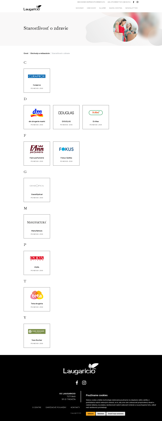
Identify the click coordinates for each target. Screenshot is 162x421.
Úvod (26, 53)
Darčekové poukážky (56, 407)
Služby (102, 8)
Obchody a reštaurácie (40, 53)
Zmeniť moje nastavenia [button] (115, 414)
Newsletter (131, 8)
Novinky (80, 8)
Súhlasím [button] (91, 414)
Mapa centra (115, 8)
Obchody (91, 8)
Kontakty (75, 407)
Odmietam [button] (100, 414)
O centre (36, 407)
